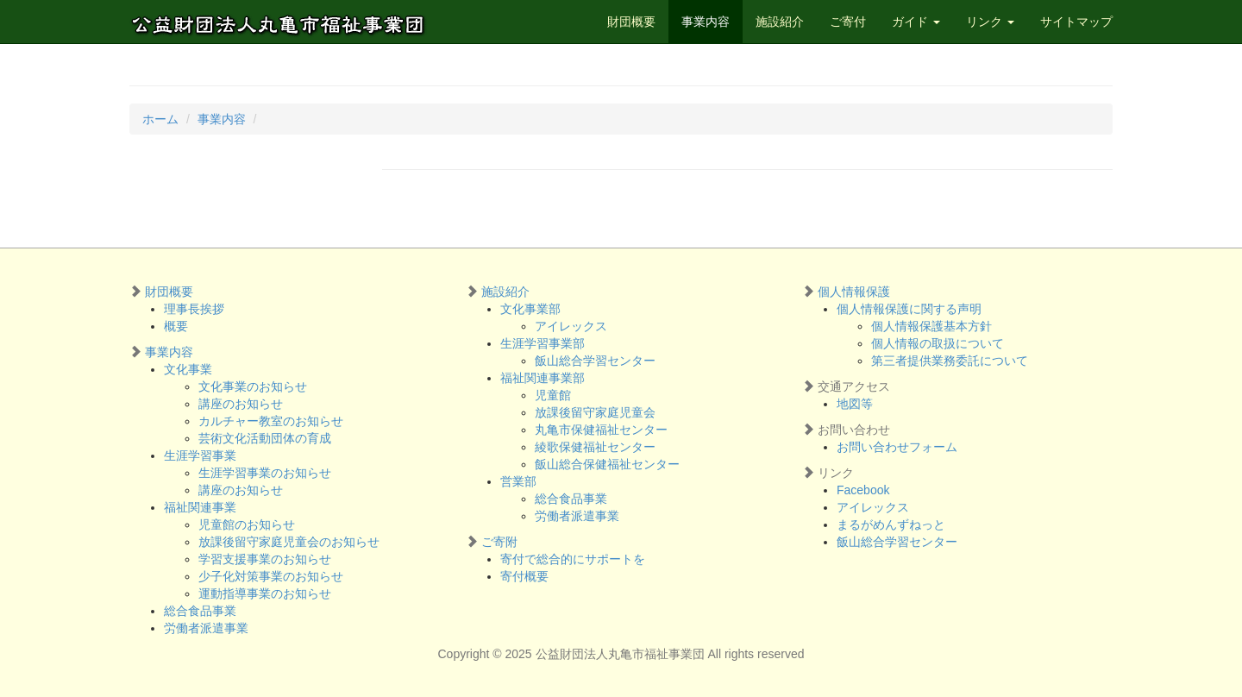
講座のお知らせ (240, 404)
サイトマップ (1076, 21)
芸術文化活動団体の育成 (264, 438)
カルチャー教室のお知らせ (270, 421)
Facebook (863, 490)
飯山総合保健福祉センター (607, 464)
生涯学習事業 (200, 455)
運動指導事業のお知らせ (264, 593)
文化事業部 (530, 309)
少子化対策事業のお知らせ (270, 576)
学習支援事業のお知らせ (264, 559)
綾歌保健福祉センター (595, 447)
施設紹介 (780, 21)
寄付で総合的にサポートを (572, 559)
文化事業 (188, 369)
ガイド (916, 21)
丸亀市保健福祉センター (601, 429)
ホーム (160, 119)
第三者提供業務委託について (949, 360)
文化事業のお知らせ (252, 386)
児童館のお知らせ (246, 524)
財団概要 (631, 21)
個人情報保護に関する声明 (909, 309)
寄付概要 (524, 576)
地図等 (855, 404)
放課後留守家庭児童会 (595, 412)
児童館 (553, 395)
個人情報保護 (854, 291)
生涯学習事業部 (542, 343)
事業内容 (705, 21)
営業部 (518, 481)
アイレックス (571, 326)
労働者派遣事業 (206, 628)
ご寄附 (499, 542)
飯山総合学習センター (595, 360)
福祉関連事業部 (542, 378)
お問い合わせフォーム (897, 447)
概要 (176, 326)
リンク (990, 21)
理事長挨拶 (194, 309)
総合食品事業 (200, 611)
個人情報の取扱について (937, 343)
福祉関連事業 (200, 507)
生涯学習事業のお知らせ (264, 473)
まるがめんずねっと (891, 524)
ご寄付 (848, 21)
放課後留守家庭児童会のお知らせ (289, 542)
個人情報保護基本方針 (931, 326)
